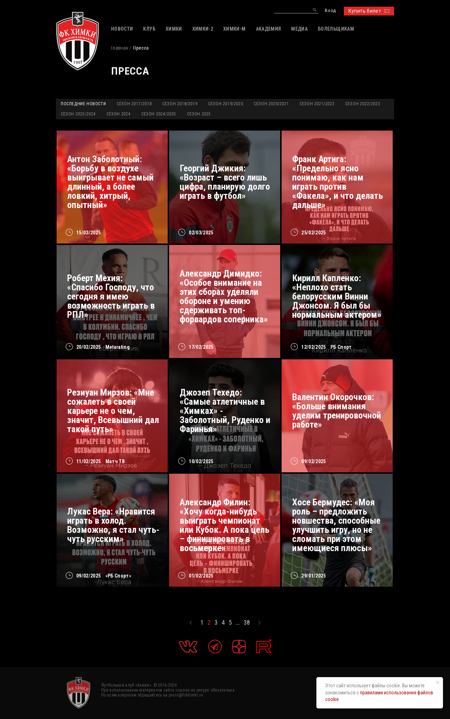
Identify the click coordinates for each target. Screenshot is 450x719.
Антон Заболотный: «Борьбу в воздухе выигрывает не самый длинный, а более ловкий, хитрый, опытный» (110, 182)
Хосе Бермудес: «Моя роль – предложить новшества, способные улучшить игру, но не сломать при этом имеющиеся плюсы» (336, 525)
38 (247, 622)
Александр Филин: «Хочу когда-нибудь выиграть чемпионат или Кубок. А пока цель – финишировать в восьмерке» (224, 525)
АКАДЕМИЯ (268, 29)
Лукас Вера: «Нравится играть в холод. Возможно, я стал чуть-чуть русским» (113, 525)
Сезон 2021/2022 (317, 103)
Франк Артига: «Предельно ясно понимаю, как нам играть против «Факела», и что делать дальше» (337, 182)
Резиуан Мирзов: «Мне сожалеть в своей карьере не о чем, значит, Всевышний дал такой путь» (113, 410)
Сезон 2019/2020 (225, 103)
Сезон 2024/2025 (158, 114)
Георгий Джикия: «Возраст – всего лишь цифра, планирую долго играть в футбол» (225, 182)
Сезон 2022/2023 (362, 103)
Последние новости (83, 103)
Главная (119, 48)
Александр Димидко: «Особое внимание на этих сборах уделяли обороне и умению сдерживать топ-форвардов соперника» (224, 296)
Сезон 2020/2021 (271, 103)
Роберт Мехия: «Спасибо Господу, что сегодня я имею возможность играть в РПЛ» (111, 296)
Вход (330, 10)
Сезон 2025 (199, 114)
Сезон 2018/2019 (179, 103)
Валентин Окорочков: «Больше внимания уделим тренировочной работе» (336, 411)
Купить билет (369, 11)
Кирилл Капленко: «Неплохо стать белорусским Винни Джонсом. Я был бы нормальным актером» (336, 296)
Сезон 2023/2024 (78, 114)
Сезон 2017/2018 (134, 103)
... (238, 622)
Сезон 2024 (118, 114)
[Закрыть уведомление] (437, 682)
